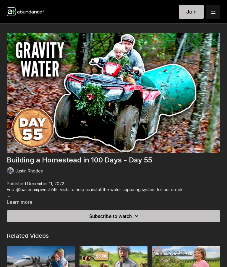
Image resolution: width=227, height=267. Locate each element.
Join (191, 12)
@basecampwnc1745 (37, 189)
